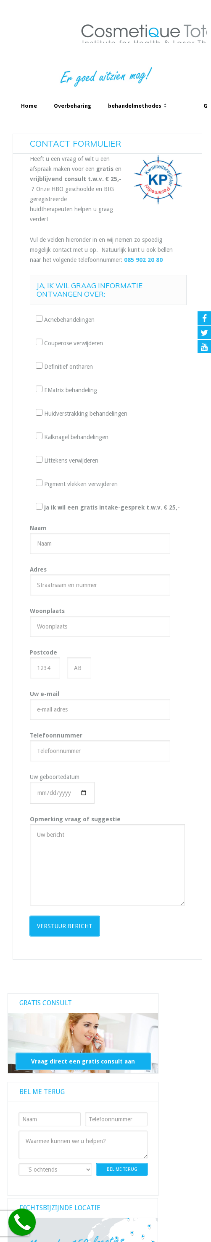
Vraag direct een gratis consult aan (83, 1061)
